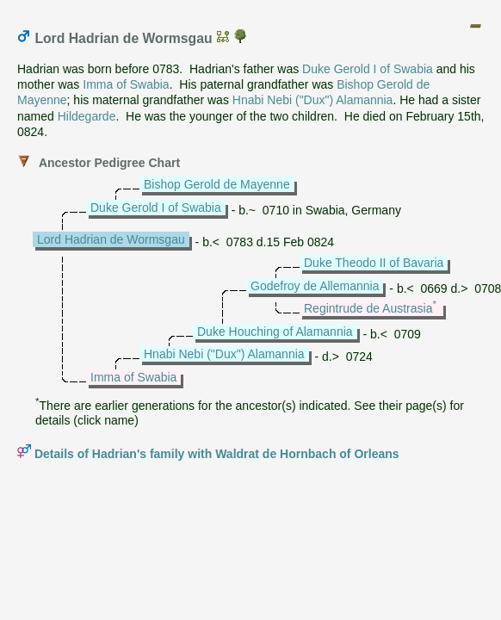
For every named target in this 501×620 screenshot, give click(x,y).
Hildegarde (87, 116)
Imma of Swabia (126, 84)
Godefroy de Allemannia (315, 286)
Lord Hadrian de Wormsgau (111, 239)
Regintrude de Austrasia (368, 308)
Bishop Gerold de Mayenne (217, 184)
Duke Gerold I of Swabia (367, 69)
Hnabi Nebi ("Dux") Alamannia (312, 100)
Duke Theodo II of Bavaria (373, 263)
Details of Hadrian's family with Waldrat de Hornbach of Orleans (216, 454)
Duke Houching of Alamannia (275, 331)
